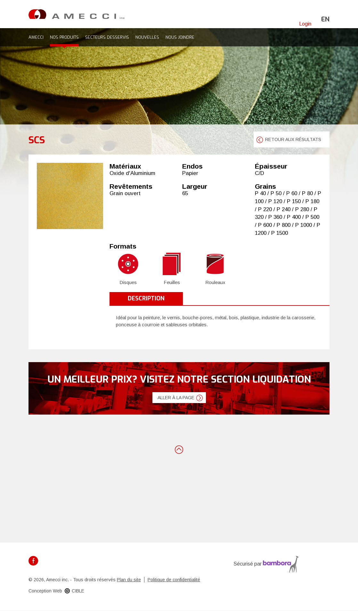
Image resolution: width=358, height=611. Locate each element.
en (325, 19)
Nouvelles (147, 37)
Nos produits (64, 37)
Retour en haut (179, 449)
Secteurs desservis (107, 37)
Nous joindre (180, 37)
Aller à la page (176, 397)
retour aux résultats (293, 139)
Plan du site (129, 579)
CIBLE (78, 590)
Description (146, 298)
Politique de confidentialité (174, 579)
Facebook (33, 561)
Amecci (36, 37)
